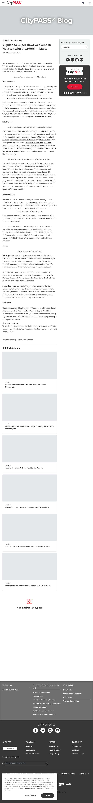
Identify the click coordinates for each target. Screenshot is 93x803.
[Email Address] (25, 763)
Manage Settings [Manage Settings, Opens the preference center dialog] (30, 795)
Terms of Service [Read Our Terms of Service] (40, 786)
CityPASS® (45, 131)
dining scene (41, 208)
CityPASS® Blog (8, 40)
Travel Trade (76, 746)
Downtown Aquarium (11, 151)
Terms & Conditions (68, 774)
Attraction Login (78, 754)
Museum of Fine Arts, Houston (38, 143)
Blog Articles (30, 750)
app (55, 316)
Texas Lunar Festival (42, 278)
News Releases (54, 750)
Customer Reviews (32, 754)
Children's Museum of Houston (22, 140)
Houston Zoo (44, 140)
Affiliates (75, 750)
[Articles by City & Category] (74, 47)
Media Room (53, 746)
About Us (29, 746)
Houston (18, 40)
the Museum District (10, 111)
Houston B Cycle (44, 116)
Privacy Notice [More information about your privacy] (29, 788)
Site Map (83, 774)
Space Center (42, 175)
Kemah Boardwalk (16, 169)
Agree (48, 795)
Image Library (54, 754)
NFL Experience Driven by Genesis (16, 255)
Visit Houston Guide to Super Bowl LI (33, 311)
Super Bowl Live (9, 286)
